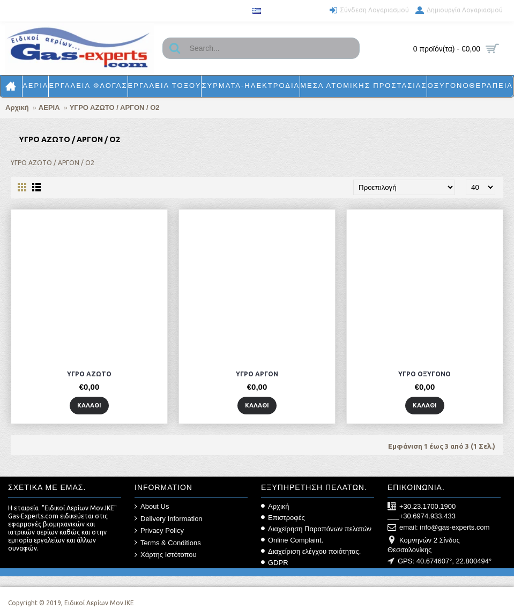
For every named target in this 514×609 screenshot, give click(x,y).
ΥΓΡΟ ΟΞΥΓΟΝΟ (424, 373)
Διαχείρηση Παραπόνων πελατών (316, 529)
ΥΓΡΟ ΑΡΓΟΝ (257, 373)
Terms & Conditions (168, 543)
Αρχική (17, 107)
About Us (152, 506)
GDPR (274, 563)
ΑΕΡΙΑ (49, 107)
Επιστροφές (283, 518)
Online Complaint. (292, 540)
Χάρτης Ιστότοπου (166, 555)
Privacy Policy (159, 530)
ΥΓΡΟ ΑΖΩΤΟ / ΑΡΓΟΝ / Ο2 (115, 107)
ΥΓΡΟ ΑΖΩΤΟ (89, 373)
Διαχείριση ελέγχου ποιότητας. (311, 551)
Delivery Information (169, 519)
